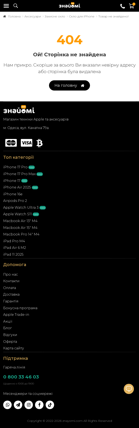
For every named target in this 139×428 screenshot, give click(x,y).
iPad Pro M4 (14, 241)
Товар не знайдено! (113, 16)
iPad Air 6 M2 (14, 248)
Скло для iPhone (81, 16)
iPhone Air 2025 (17, 187)
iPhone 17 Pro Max (19, 174)
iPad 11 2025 (13, 254)
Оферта (10, 342)
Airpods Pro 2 (15, 201)
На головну (69, 86)
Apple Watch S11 (17, 214)
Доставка (11, 294)
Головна (14, 16)
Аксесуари (32, 16)
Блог (7, 328)
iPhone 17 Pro (15, 167)
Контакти (11, 281)
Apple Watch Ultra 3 (21, 207)
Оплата (9, 288)
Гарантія (10, 301)
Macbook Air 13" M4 (20, 221)
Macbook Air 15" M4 (20, 228)
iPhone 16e (12, 194)
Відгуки (10, 335)
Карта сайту (13, 348)
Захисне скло (55, 16)
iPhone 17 (11, 181)
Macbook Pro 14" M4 (21, 234)
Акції (7, 321)
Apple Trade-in (16, 315)
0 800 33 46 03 (21, 377)
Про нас (10, 274)
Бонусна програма (20, 308)
